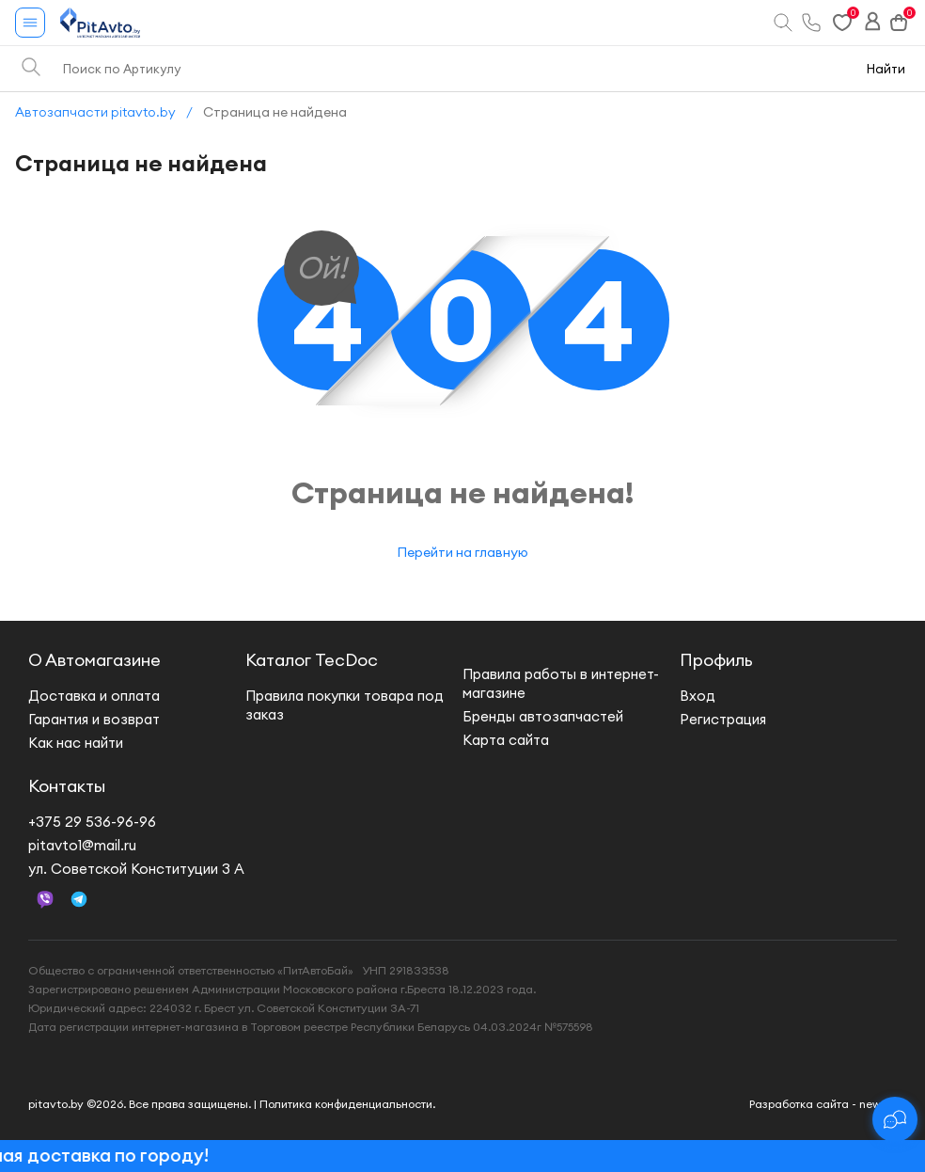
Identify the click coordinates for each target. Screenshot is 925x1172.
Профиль (716, 660)
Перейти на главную (462, 552)
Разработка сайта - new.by (823, 1104)
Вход (697, 696)
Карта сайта (505, 740)
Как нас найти (75, 743)
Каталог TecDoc (311, 660)
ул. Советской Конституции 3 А (136, 869)
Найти (886, 69)
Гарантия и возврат (94, 719)
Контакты (66, 786)
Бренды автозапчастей (542, 716)
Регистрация (723, 719)
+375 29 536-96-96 (92, 822)
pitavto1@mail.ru (82, 845)
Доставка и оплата (94, 696)
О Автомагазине (94, 660)
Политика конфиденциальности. (347, 1104)
